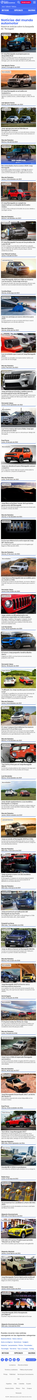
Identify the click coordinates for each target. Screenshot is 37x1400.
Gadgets (25, 1342)
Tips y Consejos (22, 1348)
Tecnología (4, 1348)
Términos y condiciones (11, 1369)
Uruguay (29, 1388)
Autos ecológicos (7, 1342)
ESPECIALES (18, 10)
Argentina (9, 1383)
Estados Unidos (9, 1388)
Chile (15, 1383)
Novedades (6, 35)
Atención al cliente (23, 1365)
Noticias (14, 6)
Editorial (8, 6)
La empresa (12, 1365)
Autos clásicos (17, 1339)
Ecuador (28, 1383)
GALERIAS (31, 10)
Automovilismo (6, 1339)
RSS (19, 1379)
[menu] (34, 2)
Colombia (21, 1383)
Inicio (3, 6)
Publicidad (12, 1374)
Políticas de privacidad (26, 1369)
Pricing (5, 1374)
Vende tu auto (26, 2)
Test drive (6, 670)
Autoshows (6, 855)
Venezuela (18, 1393)
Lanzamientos (7, 260)
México (18, 1388)
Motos (21, 1345)
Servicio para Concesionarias (25, 1374)
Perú (23, 1388)
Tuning (31, 1348)
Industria (5, 708)
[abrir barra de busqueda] (18, 2)
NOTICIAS (5, 10)
